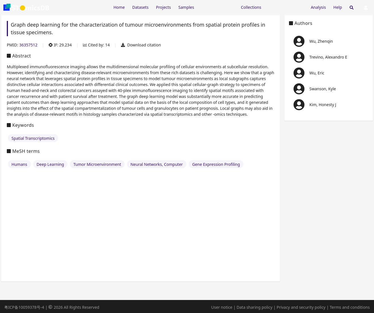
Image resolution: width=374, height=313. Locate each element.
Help (337, 7)
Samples (186, 7)
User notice (221, 307)
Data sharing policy (254, 307)
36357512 (28, 45)
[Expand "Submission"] (286, 7)
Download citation (141, 45)
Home (119, 7)
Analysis (318, 7)
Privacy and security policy (301, 307)
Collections (251, 7)
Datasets (140, 7)
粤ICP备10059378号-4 (24, 307)
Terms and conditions (350, 307)
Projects (163, 7)
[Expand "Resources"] (217, 7)
